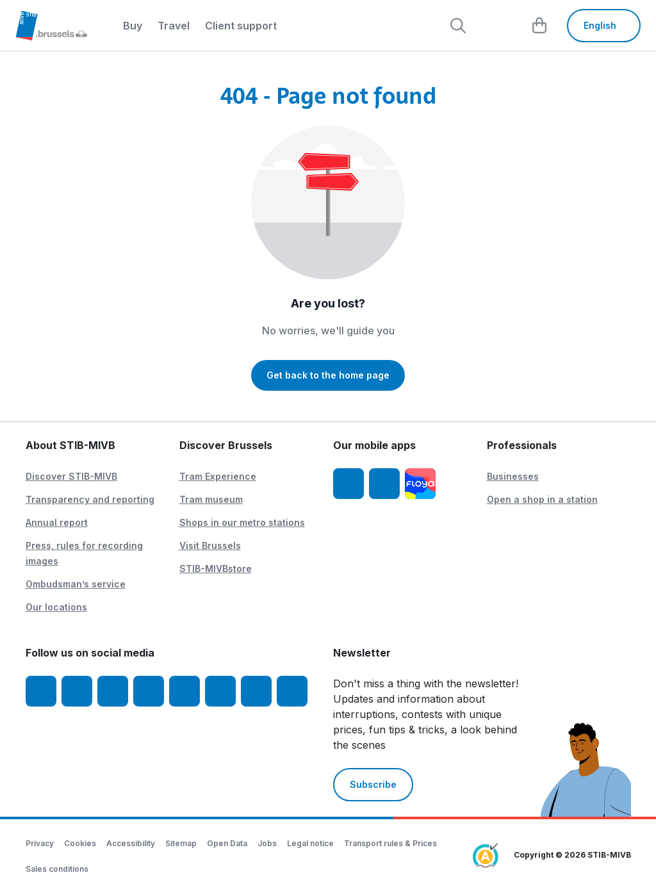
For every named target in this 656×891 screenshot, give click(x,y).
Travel (174, 25)
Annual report (57, 522)
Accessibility (130, 843)
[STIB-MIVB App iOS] (348, 483)
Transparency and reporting (90, 499)
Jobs (267, 843)
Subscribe (373, 784)
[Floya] (420, 483)
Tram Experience (217, 476)
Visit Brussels (210, 545)
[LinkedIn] (148, 691)
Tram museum (211, 499)
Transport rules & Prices (390, 843)
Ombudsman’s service (76, 583)
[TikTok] (184, 691)
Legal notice (310, 843)
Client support (241, 25)
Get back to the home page (328, 375)
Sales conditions (57, 869)
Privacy (40, 843)
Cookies (80, 843)
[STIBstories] (256, 691)
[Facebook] (41, 691)
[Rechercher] (458, 25)
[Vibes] (220, 691)
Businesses (513, 476)
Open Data (227, 843)
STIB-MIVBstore (215, 568)
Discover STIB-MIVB (71, 476)
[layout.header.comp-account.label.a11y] (499, 25)
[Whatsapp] (292, 691)
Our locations (56, 606)
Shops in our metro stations (242, 522)
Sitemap (181, 843)
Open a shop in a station (542, 499)
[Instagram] (77, 691)
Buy (132, 25)
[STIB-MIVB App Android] (384, 483)
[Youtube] (112, 691)
